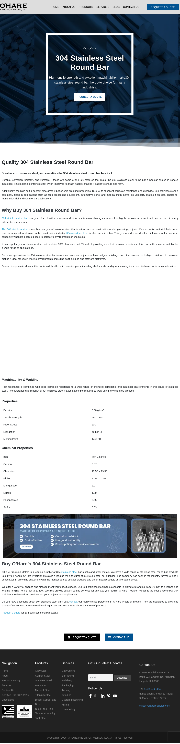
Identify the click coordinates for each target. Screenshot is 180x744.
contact (73, 601)
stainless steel (69, 572)
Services (102, 6)
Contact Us (131, 6)
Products (86, 6)
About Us (68, 6)
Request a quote (11, 612)
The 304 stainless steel (15, 229)
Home (55, 6)
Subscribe (122, 678)
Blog (116, 6)
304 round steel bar (77, 233)
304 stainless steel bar (15, 218)
